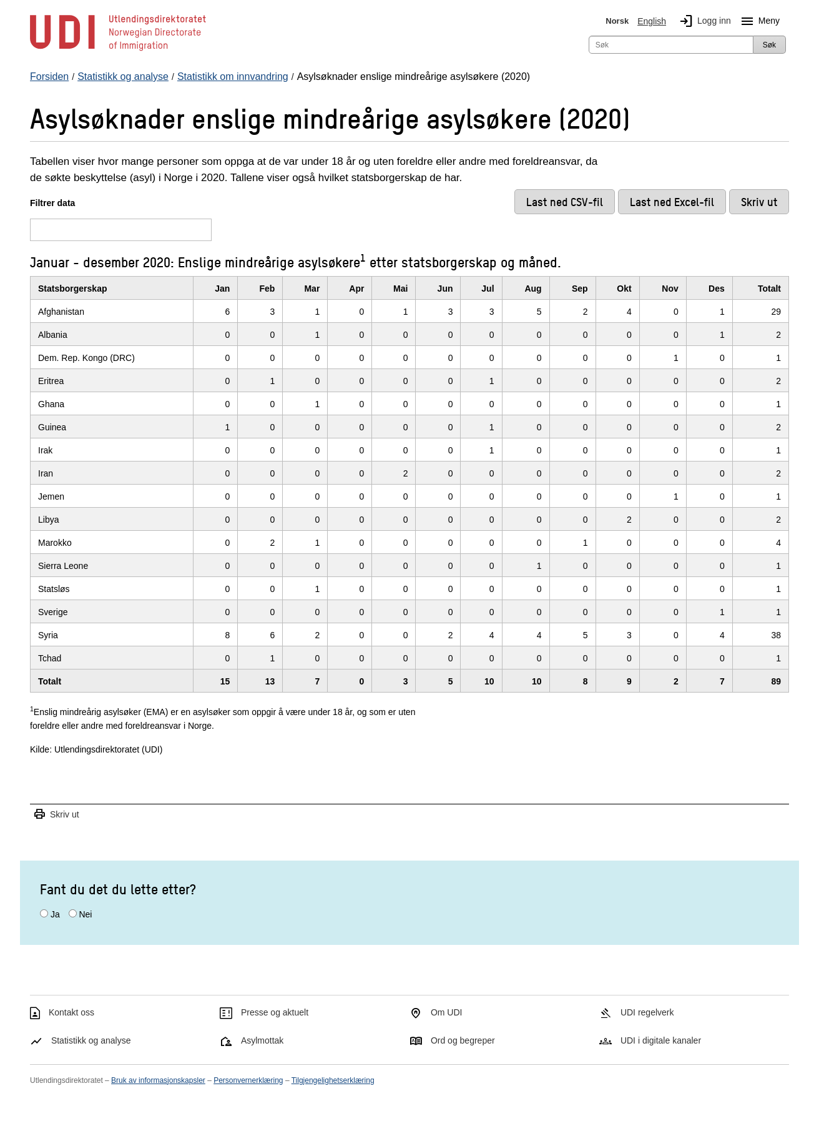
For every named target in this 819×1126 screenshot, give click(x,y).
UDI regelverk (647, 1012)
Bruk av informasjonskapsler (158, 1080)
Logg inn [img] (703, 21)
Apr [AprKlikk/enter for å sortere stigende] (356, 289)
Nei (85, 914)
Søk (769, 45)
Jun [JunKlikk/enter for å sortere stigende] (445, 289)
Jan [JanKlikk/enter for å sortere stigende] (222, 289)
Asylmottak (262, 1040)
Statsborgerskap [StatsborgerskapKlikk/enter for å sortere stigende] (72, 289)
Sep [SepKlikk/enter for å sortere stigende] (580, 289)
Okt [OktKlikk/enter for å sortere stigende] (624, 289)
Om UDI (447, 1012)
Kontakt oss (71, 1012)
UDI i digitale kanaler (660, 1040)
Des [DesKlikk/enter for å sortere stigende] (717, 289)
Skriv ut (56, 814)
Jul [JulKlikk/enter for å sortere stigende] (487, 289)
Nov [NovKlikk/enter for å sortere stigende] (670, 289)
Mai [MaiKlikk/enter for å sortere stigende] (400, 289)
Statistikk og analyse (91, 1040)
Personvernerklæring (248, 1080)
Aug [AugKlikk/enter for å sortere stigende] (532, 289)
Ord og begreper (463, 1040)
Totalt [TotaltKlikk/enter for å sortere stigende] (769, 289)
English (651, 21)
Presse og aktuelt (274, 1012)
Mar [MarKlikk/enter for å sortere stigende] (312, 289)
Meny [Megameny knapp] (758, 21)
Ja (55, 914)
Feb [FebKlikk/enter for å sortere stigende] (267, 289)
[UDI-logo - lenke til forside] (118, 50)
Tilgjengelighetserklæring (333, 1080)
